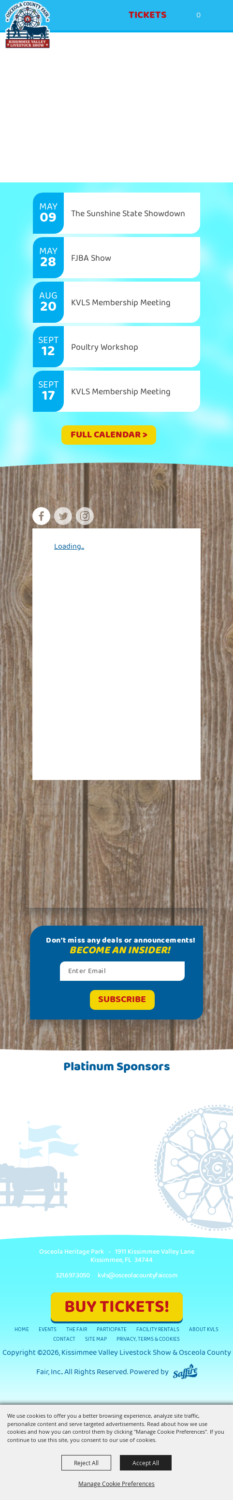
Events (48, 1329)
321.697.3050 (72, 1275)
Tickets (148, 15)
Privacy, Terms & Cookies (148, 1339)
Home (22, 1329)
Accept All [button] (145, 1463)
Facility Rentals (157, 1329)
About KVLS (203, 1329)
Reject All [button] (86, 1463)
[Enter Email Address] (122, 971)
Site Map (96, 1339)
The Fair (76, 1329)
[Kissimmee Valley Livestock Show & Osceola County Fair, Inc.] (27, 25)
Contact (64, 1339)
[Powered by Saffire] (185, 1372)
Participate (112, 1329)
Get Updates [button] (122, 1000)
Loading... (69, 546)
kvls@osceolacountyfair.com (137, 1275)
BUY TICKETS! (116, 1306)
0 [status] (198, 15)
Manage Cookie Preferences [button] (116, 1483)
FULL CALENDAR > (109, 434)
